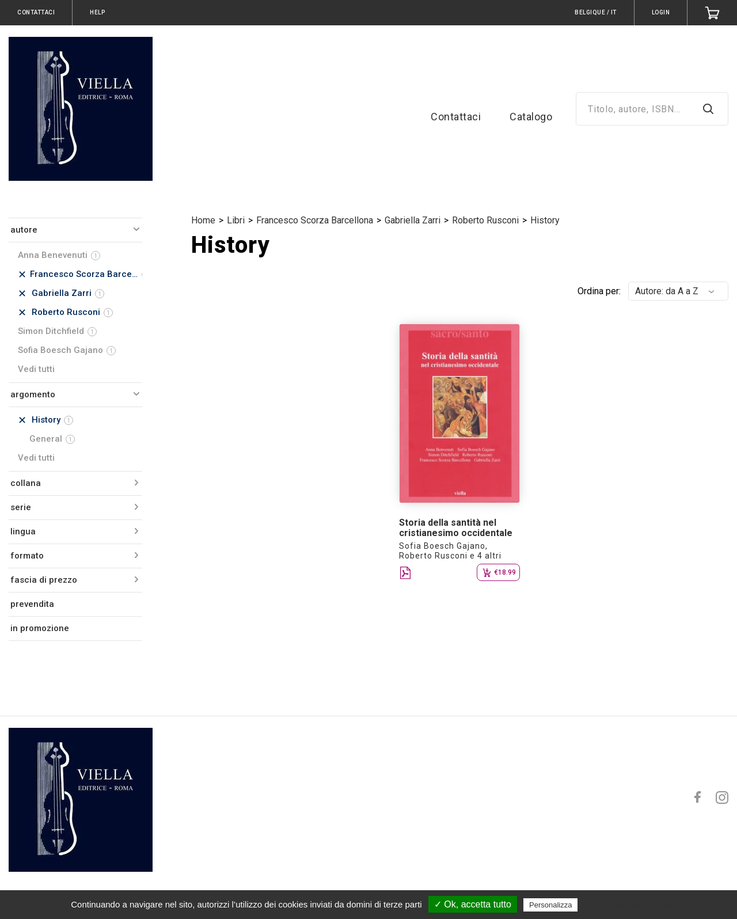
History (545, 220)
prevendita (32, 604)
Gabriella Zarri (412, 220)
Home (203, 220)
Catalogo (531, 117)
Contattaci (456, 117)
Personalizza (550, 905)
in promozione (39, 628)
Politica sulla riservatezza (629, 904)
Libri (236, 220)
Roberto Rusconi (485, 220)
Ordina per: (599, 291)
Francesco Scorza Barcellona (314, 220)
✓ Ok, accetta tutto (472, 904)
